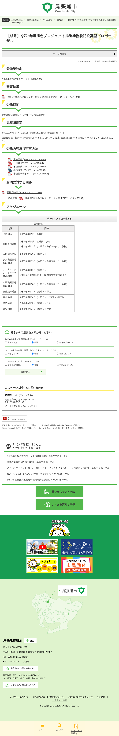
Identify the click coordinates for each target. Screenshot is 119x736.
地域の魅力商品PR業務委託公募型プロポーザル (30, 462)
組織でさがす (33, 20)
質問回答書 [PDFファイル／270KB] (24, 192)
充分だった (12, 342)
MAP (32, 640)
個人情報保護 (39, 697)
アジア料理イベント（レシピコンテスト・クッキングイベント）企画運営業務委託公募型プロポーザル (58, 468)
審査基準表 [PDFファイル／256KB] (31, 173)
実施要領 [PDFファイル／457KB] (30, 159)
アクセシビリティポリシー (80, 697)
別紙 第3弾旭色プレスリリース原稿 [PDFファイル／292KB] (54, 198)
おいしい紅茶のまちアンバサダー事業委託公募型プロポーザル (38, 474)
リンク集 (101, 697)
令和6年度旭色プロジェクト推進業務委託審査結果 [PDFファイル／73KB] (43, 97)
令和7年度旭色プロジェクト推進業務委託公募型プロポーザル (37, 456)
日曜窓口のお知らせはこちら (23, 685)
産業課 (60, 20)
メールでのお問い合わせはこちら (21, 406)
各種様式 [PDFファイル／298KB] (30, 166)
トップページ (17, 20)
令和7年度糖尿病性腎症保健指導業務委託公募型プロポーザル (37, 479)
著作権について (56, 697)
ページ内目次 (59, 54)
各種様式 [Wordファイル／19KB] (29, 170)
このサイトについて (19, 697)
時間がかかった (66, 365)
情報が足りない (66, 342)
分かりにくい (65, 353)
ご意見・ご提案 (59, 700)
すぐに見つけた (14, 365)
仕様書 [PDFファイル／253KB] (28, 163)
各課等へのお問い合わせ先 (22, 668)
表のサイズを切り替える (59, 218)
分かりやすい (13, 353)
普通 (36, 342)
